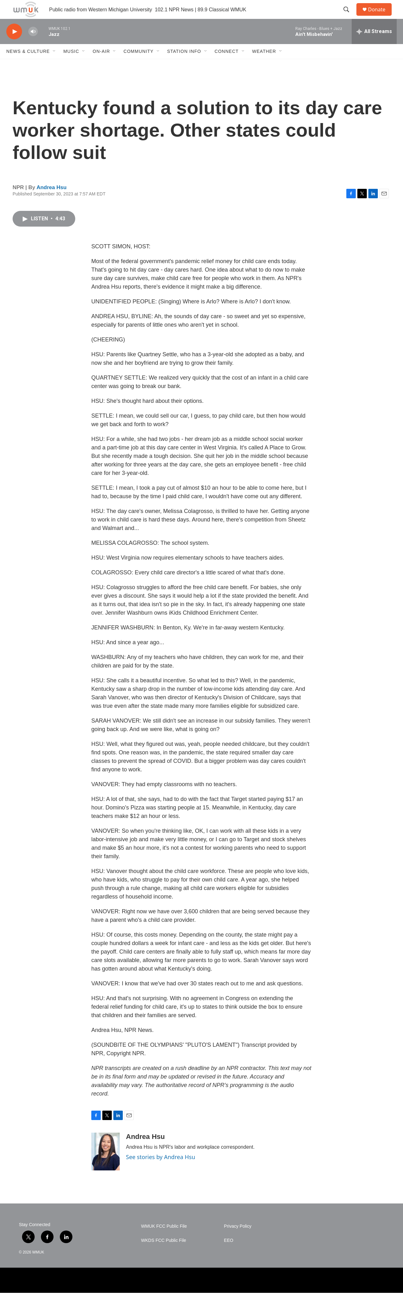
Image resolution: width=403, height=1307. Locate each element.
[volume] (33, 46)
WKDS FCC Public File (163, 1254)
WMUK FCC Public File (164, 1240)
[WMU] (60, 1294)
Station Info (184, 65)
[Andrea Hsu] (105, 1166)
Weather (264, 65)
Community (138, 65)
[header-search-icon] (349, 17)
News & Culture (28, 65)
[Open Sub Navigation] (54, 65)
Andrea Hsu (51, 202)
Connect (227, 65)
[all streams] (374, 45)
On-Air (101, 65)
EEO (228, 1254)
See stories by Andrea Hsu (160, 1171)
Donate (380, 16)
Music (71, 65)
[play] (14, 45)
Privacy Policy (237, 1240)
